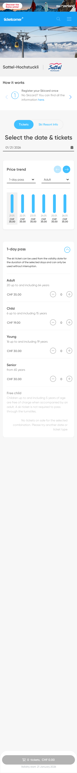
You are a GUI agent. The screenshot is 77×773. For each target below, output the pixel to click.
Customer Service (51, 706)
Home (7, 691)
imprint (43, 701)
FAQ (41, 710)
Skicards (8, 701)
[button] (70, 97)
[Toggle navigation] (69, 19)
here (41, 99)
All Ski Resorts (12, 696)
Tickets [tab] (23, 124)
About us (45, 715)
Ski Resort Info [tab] (48, 124)
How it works (11, 710)
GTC (42, 691)
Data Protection (50, 696)
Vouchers (9, 706)
